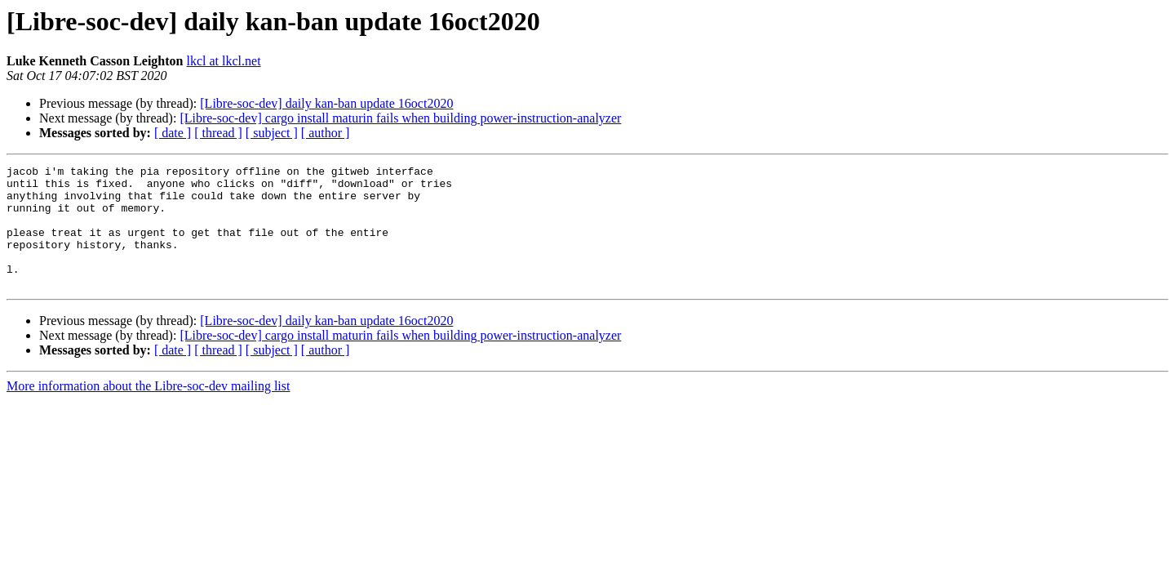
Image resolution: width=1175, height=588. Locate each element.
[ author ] (325, 133)
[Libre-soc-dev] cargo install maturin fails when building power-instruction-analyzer (400, 118)
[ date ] (172, 133)
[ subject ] (272, 133)
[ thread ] (218, 133)
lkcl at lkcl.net (224, 61)
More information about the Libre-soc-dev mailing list (148, 410)
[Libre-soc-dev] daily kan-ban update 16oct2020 (326, 103)
